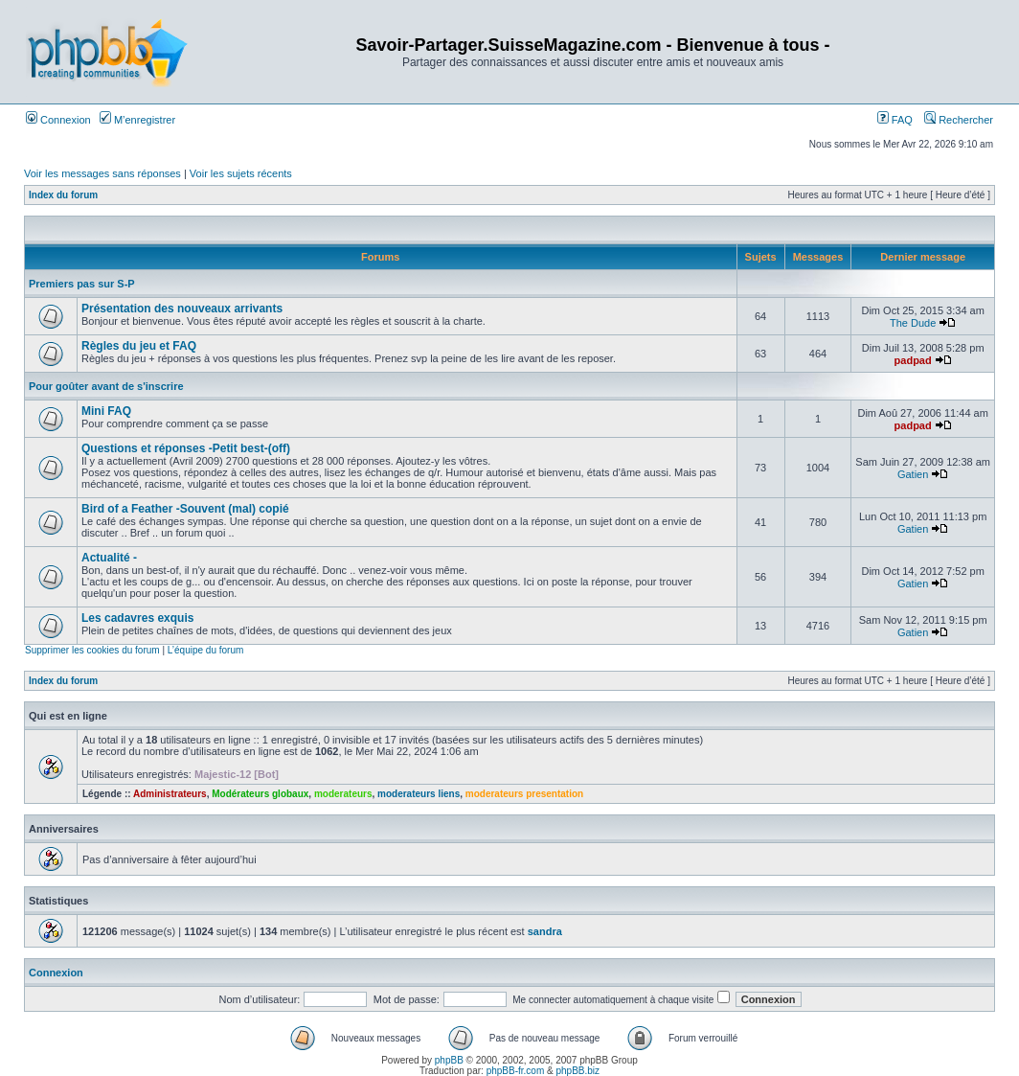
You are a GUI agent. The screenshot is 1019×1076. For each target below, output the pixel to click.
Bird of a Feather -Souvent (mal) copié (185, 508)
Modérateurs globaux (260, 794)
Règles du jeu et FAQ (138, 346)
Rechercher (958, 120)
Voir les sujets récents (241, 173)
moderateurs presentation (524, 794)
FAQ (895, 120)
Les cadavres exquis (137, 618)
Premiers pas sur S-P (82, 283)
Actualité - (109, 557)
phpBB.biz (577, 1070)
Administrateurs (170, 794)
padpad (913, 360)
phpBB (449, 1060)
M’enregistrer (137, 120)
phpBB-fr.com (516, 1070)
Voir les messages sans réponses (102, 173)
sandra (545, 931)
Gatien (912, 474)
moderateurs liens (418, 794)
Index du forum (63, 195)
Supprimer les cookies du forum (92, 650)
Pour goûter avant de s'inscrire (106, 386)
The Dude (913, 323)
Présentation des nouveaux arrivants (182, 308)
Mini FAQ (106, 411)
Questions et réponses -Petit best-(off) (185, 448)
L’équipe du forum (206, 650)
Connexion (58, 120)
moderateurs (343, 794)
